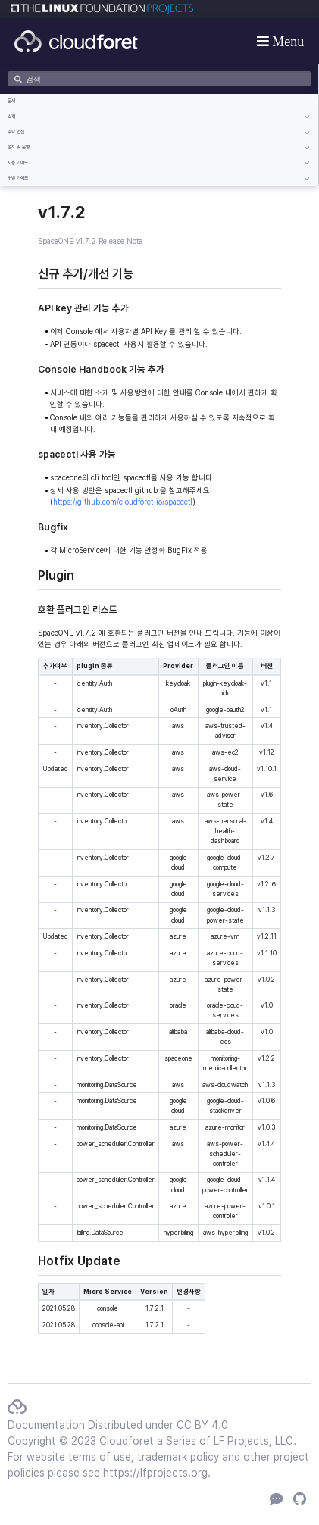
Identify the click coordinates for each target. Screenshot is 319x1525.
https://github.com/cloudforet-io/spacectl (122, 501)
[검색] (159, 78)
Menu (287, 41)
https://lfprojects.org (155, 1473)
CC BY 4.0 (202, 1425)
